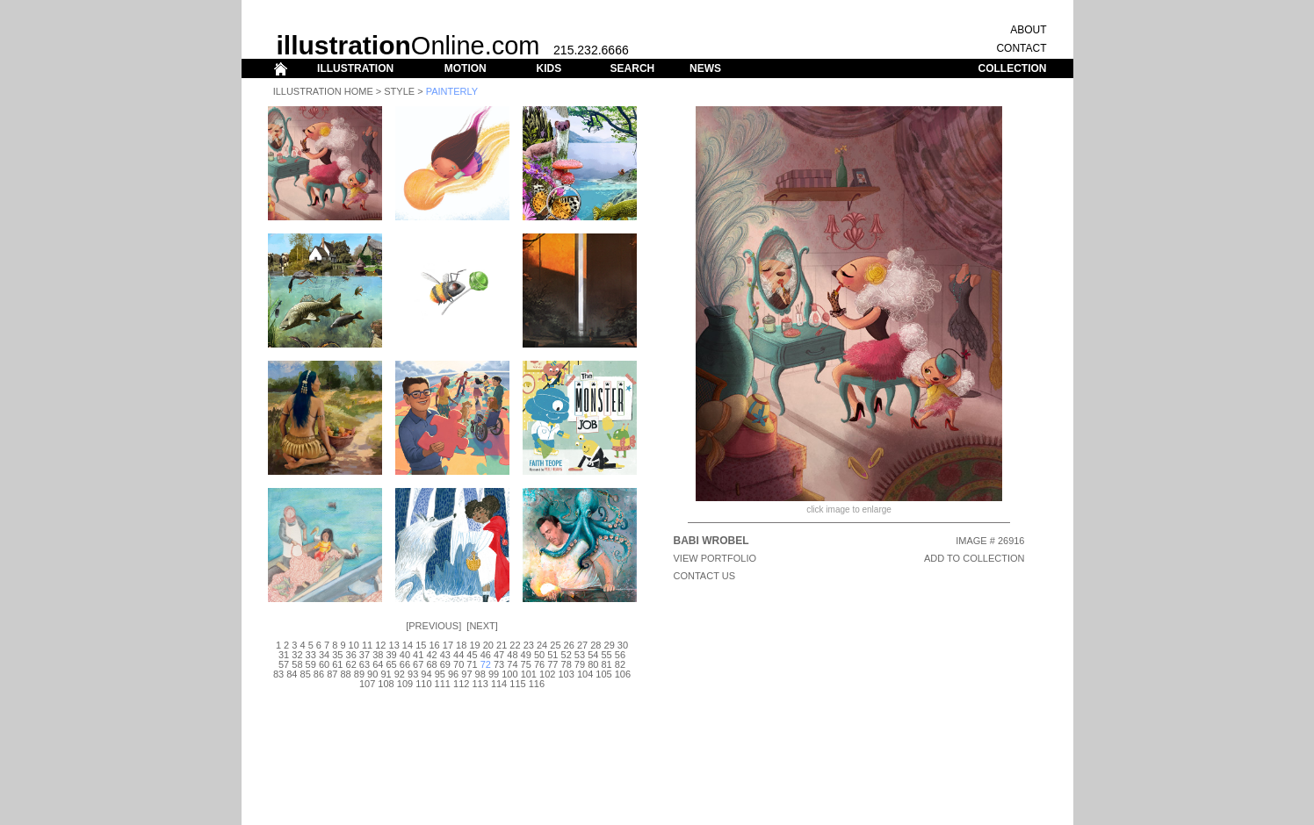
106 (623, 674)
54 (593, 654)
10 (354, 645)
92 (399, 674)
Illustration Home (323, 91)
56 (620, 654)
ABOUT (1028, 30)
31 (283, 654)
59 (311, 664)
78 (566, 664)
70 (458, 664)
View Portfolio (715, 558)
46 (485, 654)
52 (566, 654)
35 (337, 654)
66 (405, 664)
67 (418, 664)
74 (512, 664)
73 (499, 664)
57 (283, 664)
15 (420, 645)
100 (509, 674)
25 (555, 645)
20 (488, 645)
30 (622, 645)
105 (603, 674)
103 (566, 674)
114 (499, 683)
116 (537, 683)
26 (569, 645)
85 (305, 674)
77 (552, 664)
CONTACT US (705, 575)
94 (426, 674)
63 (364, 664)
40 (405, 654)
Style (399, 91)
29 (609, 645)
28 (595, 645)
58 (297, 664)
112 (461, 683)
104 (585, 674)
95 (440, 674)
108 (385, 683)
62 (351, 664)
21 (501, 645)
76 (539, 664)
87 (332, 674)
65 (391, 664)
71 (471, 664)
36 (351, 654)
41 (418, 654)
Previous (433, 626)
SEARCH (632, 68)
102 (547, 674)
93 (413, 674)
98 (480, 674)
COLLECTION (1012, 68)
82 (620, 664)
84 (291, 674)
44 (458, 654)
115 (517, 683)
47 (499, 654)
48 (512, 654)
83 (278, 674)
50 (539, 654)
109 (405, 683)
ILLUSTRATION (355, 68)
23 (528, 645)
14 (407, 645)
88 (345, 674)
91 (385, 674)
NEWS (705, 68)
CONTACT (1021, 48)
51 (552, 654)
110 (423, 683)
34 (324, 654)
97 (466, 674)
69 (445, 664)
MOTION (465, 68)
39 (391, 654)
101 (529, 674)
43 (445, 654)
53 (579, 654)
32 (297, 654)
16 (434, 645)
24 (542, 645)
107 (367, 683)
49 (526, 654)
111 (443, 683)
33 (311, 654)
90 (372, 674)
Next (482, 626)
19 (474, 645)
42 (431, 654)
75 (526, 664)
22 (514, 645)
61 (337, 664)
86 (319, 674)
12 (380, 645)
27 (582, 645)
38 (377, 654)
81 (606, 664)
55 (606, 654)
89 (359, 674)
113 (479, 683)
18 (461, 645)
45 (471, 654)
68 (431, 664)
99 (493, 674)
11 (367, 645)
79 (579, 664)
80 (593, 664)
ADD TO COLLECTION (974, 558)
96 (453, 674)
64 (377, 664)
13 (394, 645)
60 (324, 664)
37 (364, 654)
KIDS (548, 68)
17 (448, 645)
